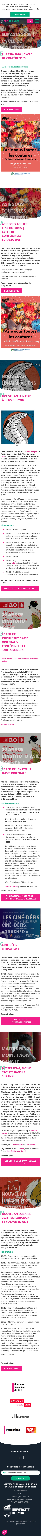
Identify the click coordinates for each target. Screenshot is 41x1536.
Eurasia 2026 (11, 109)
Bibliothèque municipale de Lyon (20, 1162)
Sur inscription (7, 724)
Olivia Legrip (17, 1144)
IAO (3, 456)
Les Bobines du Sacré (16, 1151)
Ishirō (14, 563)
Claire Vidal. (30, 1144)
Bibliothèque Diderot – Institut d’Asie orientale (20, 897)
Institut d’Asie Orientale (20, 588)
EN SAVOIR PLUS (20, 14)
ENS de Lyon (32, 451)
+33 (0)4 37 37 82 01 (22, 1502)
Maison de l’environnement (20, 1020)
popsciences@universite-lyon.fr (20, 1499)
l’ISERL (21, 1148)
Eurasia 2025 (11, 291)
